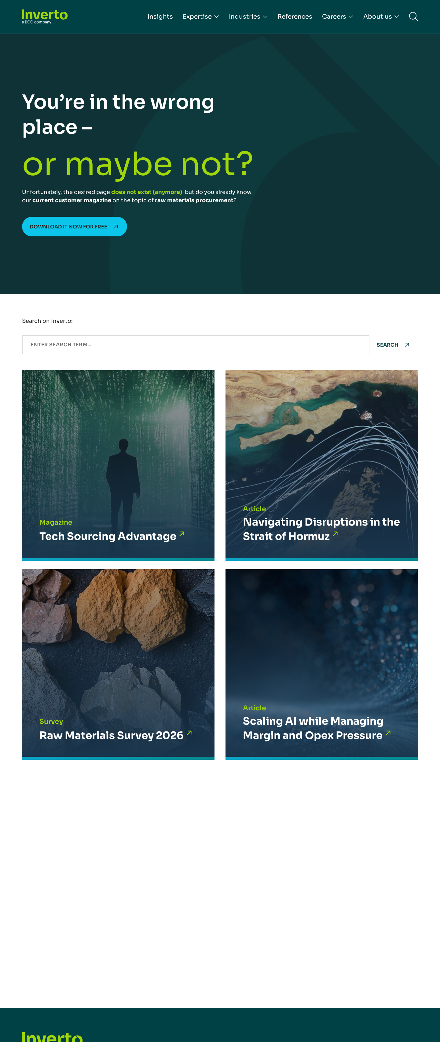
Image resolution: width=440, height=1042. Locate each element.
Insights (160, 16)
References (294, 16)
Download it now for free (68, 227)
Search (387, 345)
